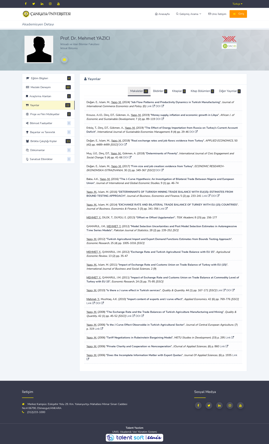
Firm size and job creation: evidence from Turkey (162, 166)
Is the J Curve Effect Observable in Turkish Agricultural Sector (145, 325)
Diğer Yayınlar (230, 91)
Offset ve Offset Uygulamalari (155, 217)
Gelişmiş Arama (189, 14)
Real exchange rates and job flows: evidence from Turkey (167, 140)
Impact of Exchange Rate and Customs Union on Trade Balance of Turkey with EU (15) (173, 265)
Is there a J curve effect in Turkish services (133, 290)
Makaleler (139, 91)
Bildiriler (160, 91)
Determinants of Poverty (161, 153)
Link (151, 106)
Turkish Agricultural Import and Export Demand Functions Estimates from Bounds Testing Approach (169, 239)
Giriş (238, 14)
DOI (160, 106)
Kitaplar (179, 91)
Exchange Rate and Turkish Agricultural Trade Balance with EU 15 (172, 252)
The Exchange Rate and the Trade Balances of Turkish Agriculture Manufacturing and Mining (165, 312)
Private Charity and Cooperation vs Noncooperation (139, 346)
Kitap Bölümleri (202, 91)
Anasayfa (162, 14)
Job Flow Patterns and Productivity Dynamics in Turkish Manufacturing (176, 102)
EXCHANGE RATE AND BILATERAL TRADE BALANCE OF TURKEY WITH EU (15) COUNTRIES (178, 205)
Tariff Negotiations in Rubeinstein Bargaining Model (139, 337)
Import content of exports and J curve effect (155, 299)
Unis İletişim (217, 14)
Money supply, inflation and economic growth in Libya (184, 115)
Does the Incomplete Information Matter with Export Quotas (144, 355)
